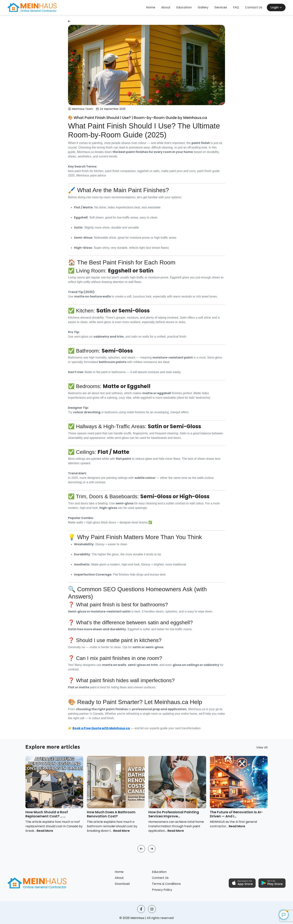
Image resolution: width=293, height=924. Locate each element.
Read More (45, 831)
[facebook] (141, 909)
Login (276, 7)
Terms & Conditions (166, 884)
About (165, 7)
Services (220, 7)
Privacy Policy (162, 890)
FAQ (236, 7)
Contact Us (253, 7)
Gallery (203, 7)
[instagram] (152, 909)
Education (184, 7)
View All (262, 747)
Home (150, 7)
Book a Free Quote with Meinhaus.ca (101, 728)
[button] (141, 848)
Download (122, 884)
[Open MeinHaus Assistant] (284, 915)
